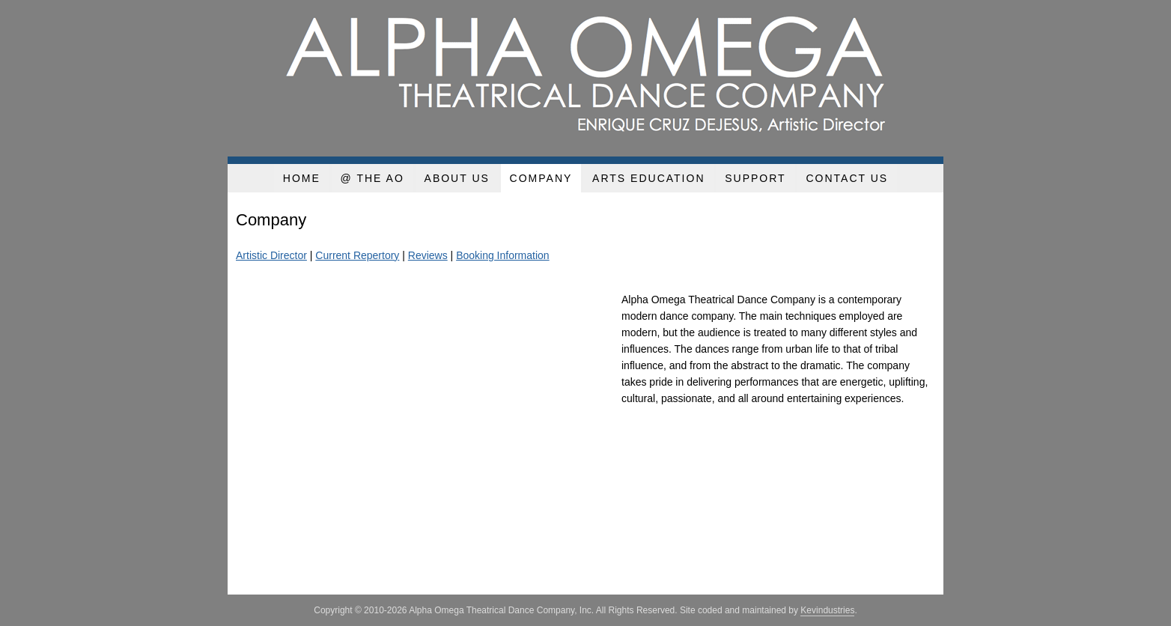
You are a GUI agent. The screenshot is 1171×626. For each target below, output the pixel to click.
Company (541, 178)
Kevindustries (827, 610)
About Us (457, 178)
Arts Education (648, 178)
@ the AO (372, 178)
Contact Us (847, 178)
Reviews (428, 255)
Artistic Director (271, 255)
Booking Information (503, 255)
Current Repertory (357, 255)
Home (301, 178)
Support (755, 178)
